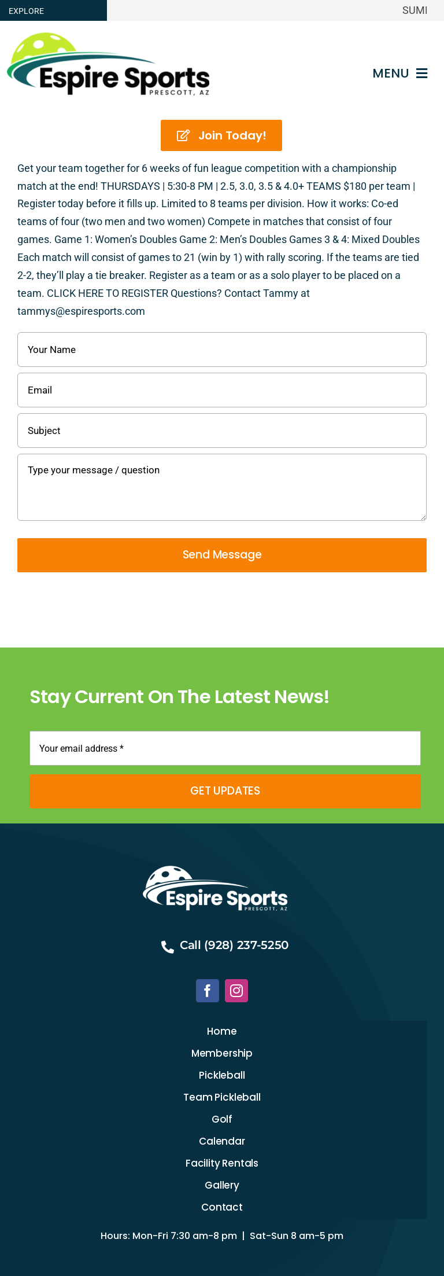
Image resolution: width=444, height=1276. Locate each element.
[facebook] (207, 990)
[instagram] (236, 990)
